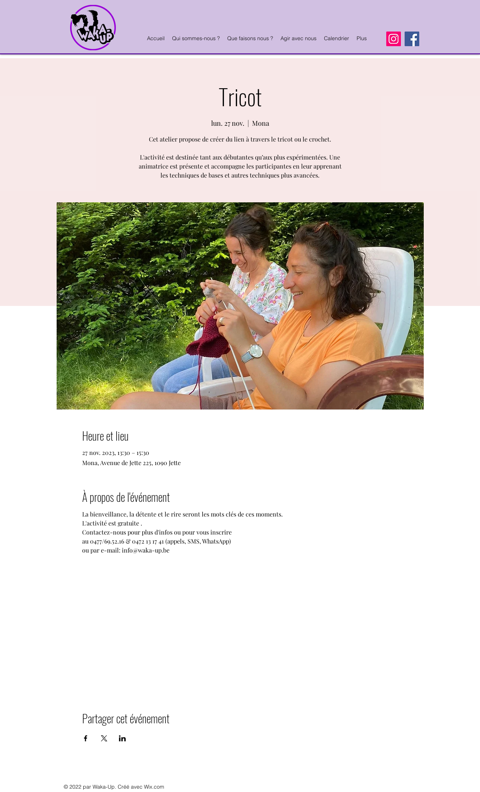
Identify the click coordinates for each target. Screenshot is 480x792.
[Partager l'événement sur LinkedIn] (122, 738)
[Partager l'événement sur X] (104, 738)
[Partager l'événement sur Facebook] (85, 738)
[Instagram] (393, 39)
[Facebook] (412, 39)
